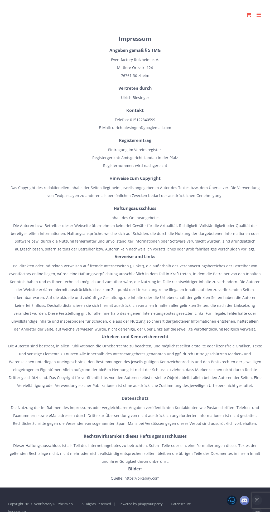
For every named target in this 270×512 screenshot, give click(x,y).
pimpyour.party (150, 503)
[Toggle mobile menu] (259, 14)
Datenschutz (181, 503)
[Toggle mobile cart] (248, 14)
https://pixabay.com (142, 478)
